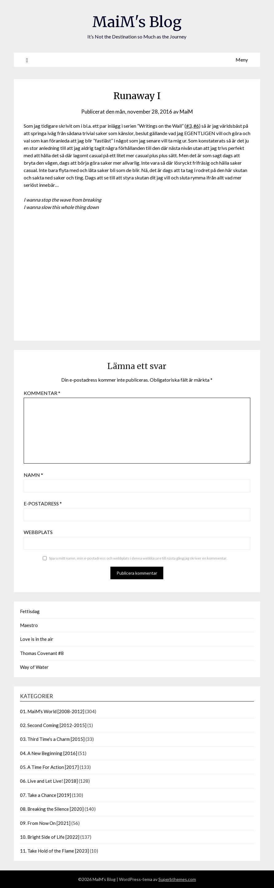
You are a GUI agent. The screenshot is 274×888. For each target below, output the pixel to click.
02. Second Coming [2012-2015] (53, 725)
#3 (189, 126)
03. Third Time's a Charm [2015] (52, 739)
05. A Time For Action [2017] (49, 767)
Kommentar (42, 393)
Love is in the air (36, 639)
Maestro (29, 625)
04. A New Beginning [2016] (48, 753)
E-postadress (43, 503)
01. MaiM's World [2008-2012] (52, 711)
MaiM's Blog (136, 22)
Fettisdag (30, 611)
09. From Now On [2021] (45, 823)
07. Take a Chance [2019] (45, 795)
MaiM (186, 111)
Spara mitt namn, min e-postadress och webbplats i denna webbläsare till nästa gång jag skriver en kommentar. (138, 558)
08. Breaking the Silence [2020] (52, 809)
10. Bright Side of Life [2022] (49, 837)
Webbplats (38, 532)
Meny (242, 59)
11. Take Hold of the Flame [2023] (54, 851)
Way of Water (34, 667)
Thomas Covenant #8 (42, 653)
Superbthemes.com (177, 879)
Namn (33, 475)
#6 (196, 126)
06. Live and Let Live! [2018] (49, 781)
